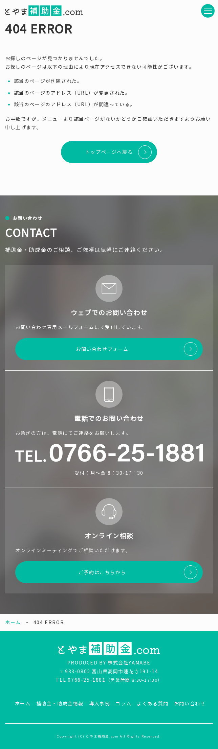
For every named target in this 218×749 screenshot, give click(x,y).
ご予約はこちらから (102, 572)
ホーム (13, 622)
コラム (123, 703)
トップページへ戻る (109, 151)
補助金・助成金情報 (60, 703)
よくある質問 (153, 703)
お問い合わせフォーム (102, 349)
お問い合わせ (190, 703)
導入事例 (99, 703)
